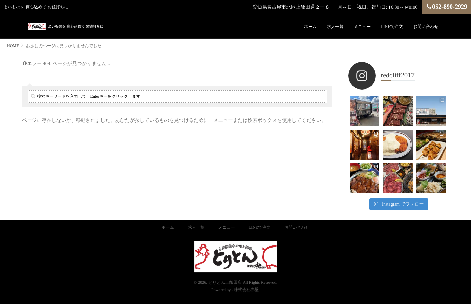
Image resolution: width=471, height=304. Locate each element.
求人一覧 (335, 26)
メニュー (362, 26)
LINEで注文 (392, 26)
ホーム (310, 26)
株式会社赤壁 (246, 278)
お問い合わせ (425, 26)
